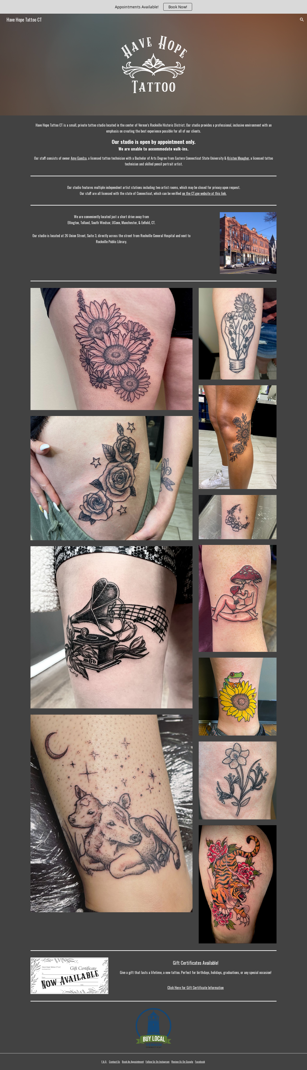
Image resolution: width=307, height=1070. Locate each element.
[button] (302, 20)
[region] (153, 7)
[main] (153, 145)
